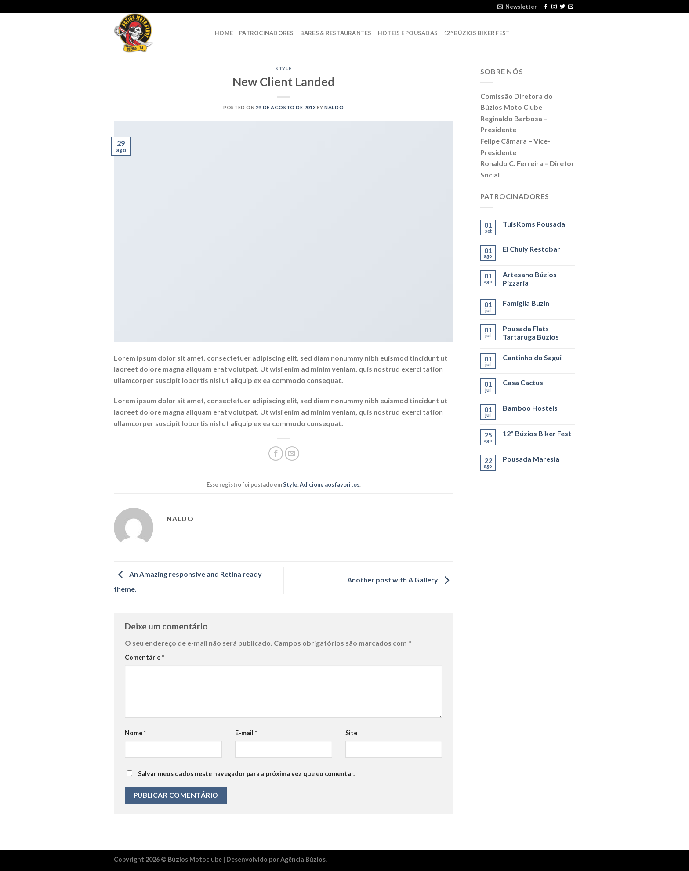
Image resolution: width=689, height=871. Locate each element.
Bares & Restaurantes (336, 32)
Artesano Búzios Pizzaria (530, 278)
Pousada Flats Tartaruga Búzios (531, 332)
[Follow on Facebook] (545, 7)
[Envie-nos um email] (570, 7)
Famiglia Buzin (526, 303)
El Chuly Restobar (531, 249)
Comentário (144, 657)
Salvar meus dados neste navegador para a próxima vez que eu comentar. (246, 773)
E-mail (246, 733)
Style (283, 68)
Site (351, 733)
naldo (334, 107)
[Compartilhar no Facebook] (275, 453)
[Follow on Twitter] (562, 7)
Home (224, 32)
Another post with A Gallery (400, 579)
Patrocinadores (266, 32)
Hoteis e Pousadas (408, 32)
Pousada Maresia (531, 459)
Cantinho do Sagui (532, 357)
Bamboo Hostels (530, 408)
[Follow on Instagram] (554, 7)
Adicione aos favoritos (329, 484)
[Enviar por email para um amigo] (292, 453)
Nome (135, 733)
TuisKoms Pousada (534, 224)
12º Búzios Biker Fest (477, 32)
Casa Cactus (523, 382)
